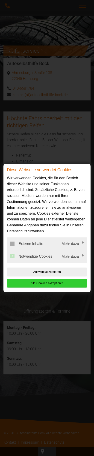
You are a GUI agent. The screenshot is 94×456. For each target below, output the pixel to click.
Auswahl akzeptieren (47, 272)
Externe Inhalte (26, 244)
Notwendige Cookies (31, 256)
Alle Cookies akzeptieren (46, 283)
